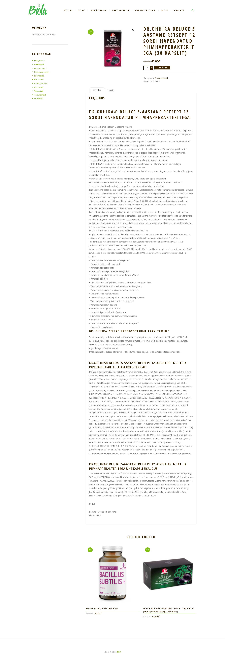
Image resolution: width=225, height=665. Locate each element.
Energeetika (39, 60)
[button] (133, 30)
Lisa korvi (163, 68)
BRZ (119, 653)
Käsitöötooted (41, 68)
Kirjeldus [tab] (98, 90)
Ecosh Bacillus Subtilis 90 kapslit (103, 609)
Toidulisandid (40, 94)
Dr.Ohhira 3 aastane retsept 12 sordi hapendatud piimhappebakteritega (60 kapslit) (169, 611)
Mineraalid (39, 79)
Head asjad (39, 64)
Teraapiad (39, 91)
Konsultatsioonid (42, 71)
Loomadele (39, 75)
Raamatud (39, 87)
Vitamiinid (38, 98)
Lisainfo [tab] (112, 90)
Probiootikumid (162, 78)
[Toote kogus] (148, 68)
